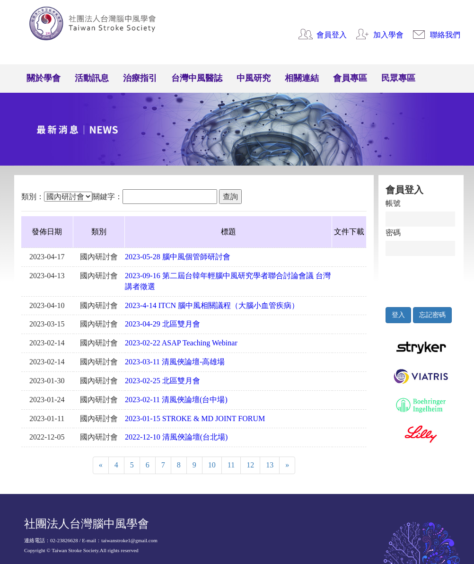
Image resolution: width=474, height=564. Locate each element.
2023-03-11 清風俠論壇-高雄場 (175, 362)
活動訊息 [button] (92, 78)
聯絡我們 (445, 35)
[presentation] (429, 279)
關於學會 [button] (43, 78)
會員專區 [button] (350, 78)
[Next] (287, 465)
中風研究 (254, 78)
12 (250, 465)
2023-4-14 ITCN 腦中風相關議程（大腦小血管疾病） (212, 305)
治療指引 (140, 78)
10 (212, 465)
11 (231, 465)
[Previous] (101, 465)
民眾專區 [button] (398, 78)
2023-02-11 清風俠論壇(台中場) (176, 400)
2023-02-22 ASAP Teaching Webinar (181, 343)
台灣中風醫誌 (196, 78)
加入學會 (388, 35)
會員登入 (331, 35)
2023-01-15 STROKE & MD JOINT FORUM (195, 418)
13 (269, 465)
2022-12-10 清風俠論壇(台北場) (176, 437)
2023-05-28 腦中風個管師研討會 (177, 257)
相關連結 (302, 78)
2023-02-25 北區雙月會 (162, 381)
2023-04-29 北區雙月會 (162, 324)
